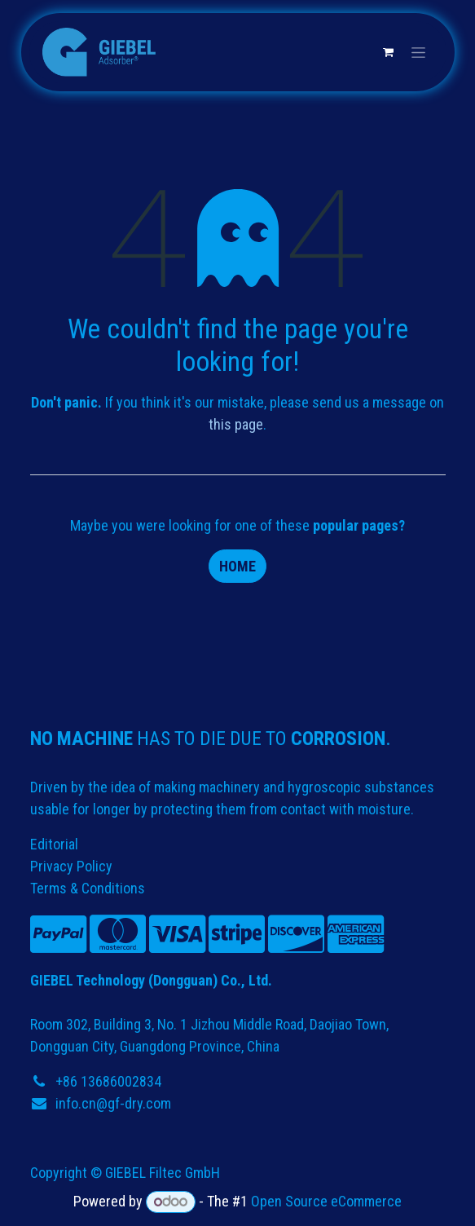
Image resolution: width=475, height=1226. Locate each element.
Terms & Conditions (87, 888)
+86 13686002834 (108, 1081)
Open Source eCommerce (326, 1201)
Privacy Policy (71, 866)
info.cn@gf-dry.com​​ (113, 1103)
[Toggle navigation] (418, 52)
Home (237, 566)
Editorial (54, 844)
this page (236, 424)
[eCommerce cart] (388, 52)
